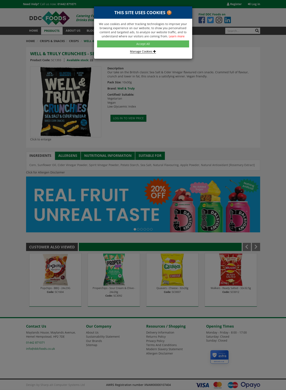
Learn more (177, 36)
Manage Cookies (143, 51)
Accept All (143, 44)
